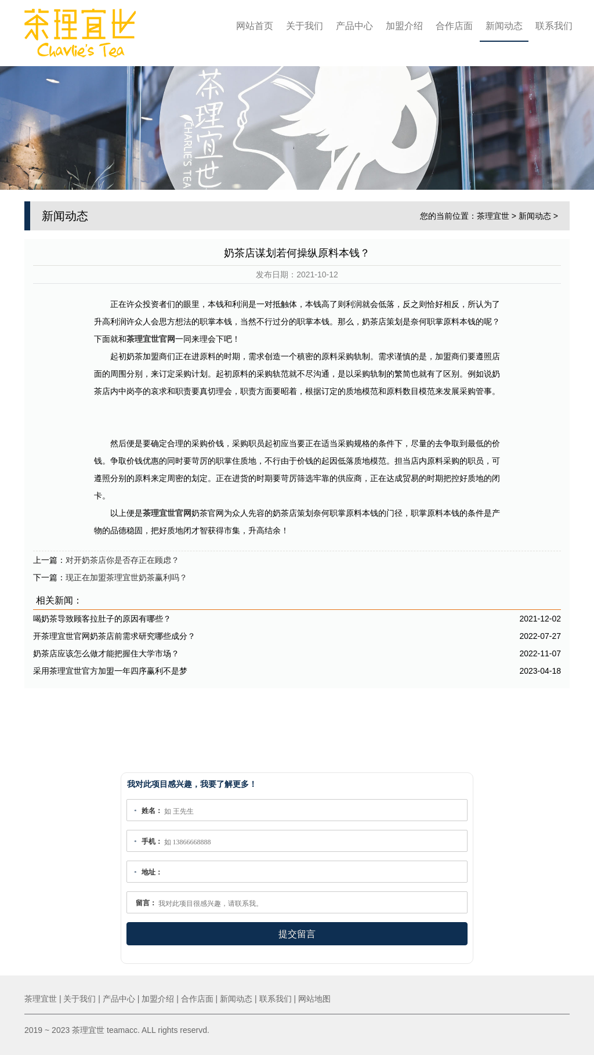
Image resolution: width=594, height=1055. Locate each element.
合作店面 (454, 26)
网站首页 (254, 26)
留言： (146, 903)
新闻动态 (504, 26)
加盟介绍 (404, 26)
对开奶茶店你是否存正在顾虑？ (122, 560)
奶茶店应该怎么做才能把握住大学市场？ (106, 653)
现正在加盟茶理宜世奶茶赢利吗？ (126, 577)
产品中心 (354, 26)
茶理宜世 (493, 216)
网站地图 (314, 998)
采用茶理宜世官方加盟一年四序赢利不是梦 (110, 670)
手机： (152, 841)
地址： (152, 872)
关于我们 (304, 26)
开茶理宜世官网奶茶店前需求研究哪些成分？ (114, 636)
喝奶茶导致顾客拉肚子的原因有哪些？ (102, 618)
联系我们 (554, 26)
